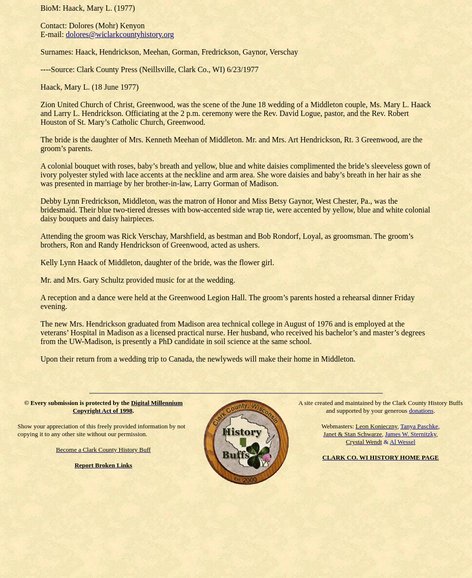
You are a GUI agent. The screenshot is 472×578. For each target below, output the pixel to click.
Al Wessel (402, 441)
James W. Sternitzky (410, 434)
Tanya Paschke (419, 426)
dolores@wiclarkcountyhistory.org (120, 34)
